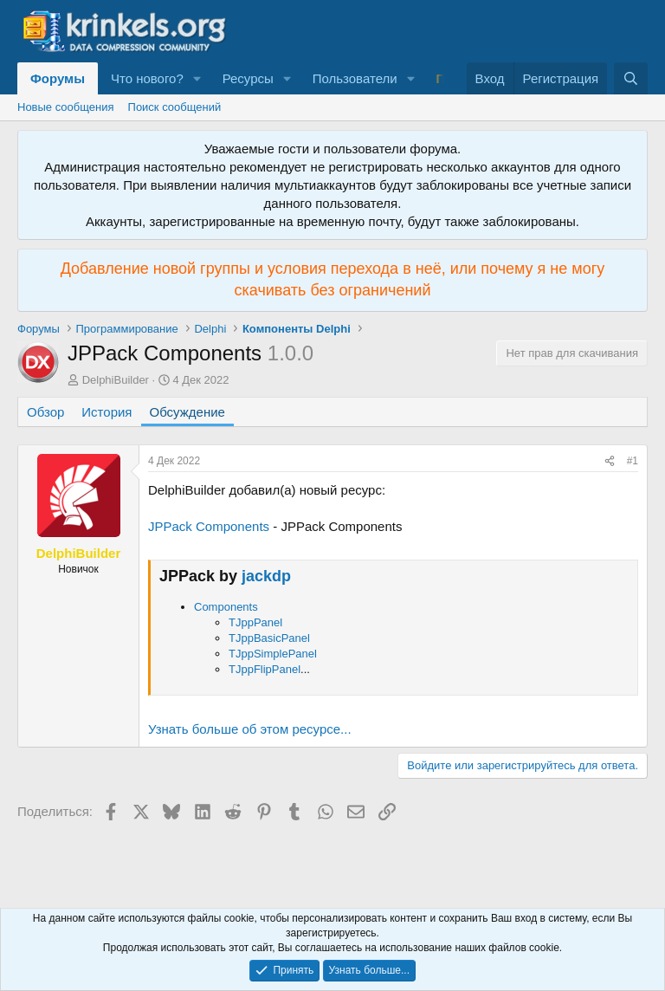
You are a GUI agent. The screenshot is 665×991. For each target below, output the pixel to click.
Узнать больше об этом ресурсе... (250, 729)
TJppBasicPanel (269, 638)
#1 (632, 461)
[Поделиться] (609, 461)
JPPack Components (208, 526)
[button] (197, 78)
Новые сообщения (65, 106)
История (106, 412)
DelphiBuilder (115, 379)
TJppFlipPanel (264, 669)
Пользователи (355, 78)
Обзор (45, 412)
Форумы (57, 78)
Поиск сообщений (175, 106)
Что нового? (147, 78)
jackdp (266, 576)
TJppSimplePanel (273, 653)
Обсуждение (187, 412)
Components (226, 606)
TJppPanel (255, 622)
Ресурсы (248, 78)
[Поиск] (631, 78)
